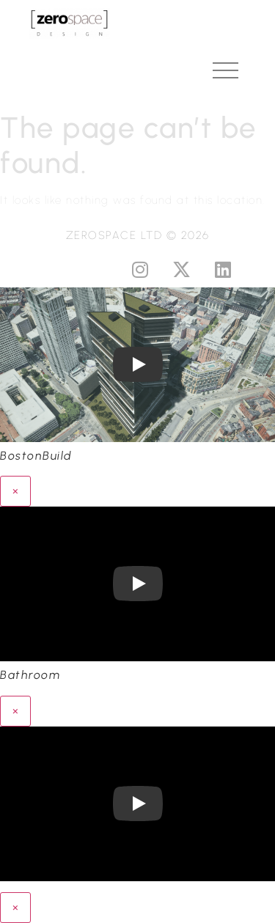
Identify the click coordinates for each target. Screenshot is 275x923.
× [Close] (15, 491)
